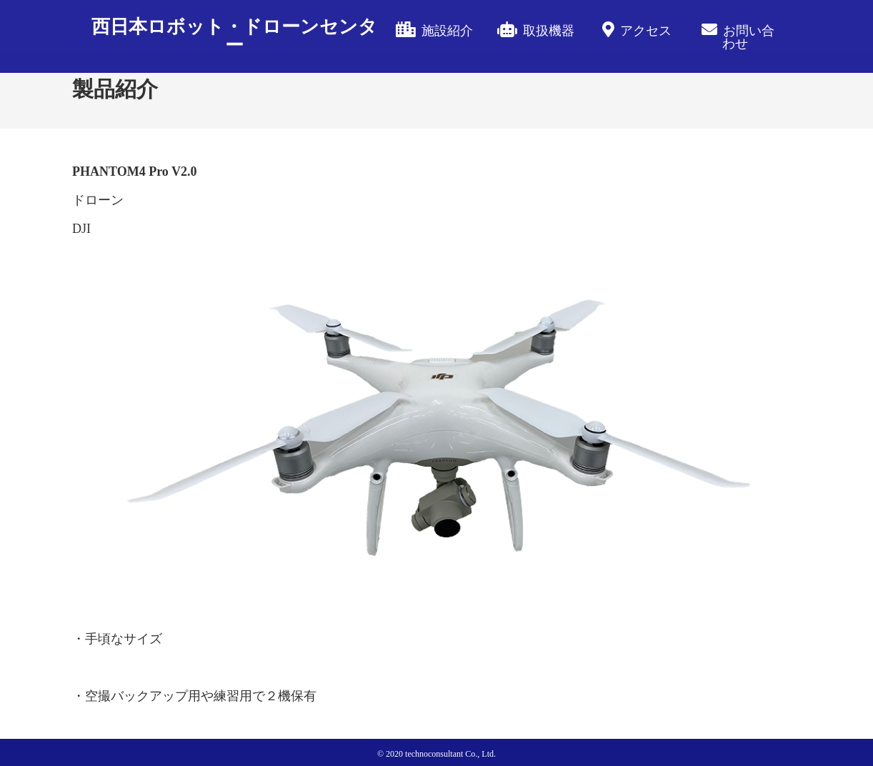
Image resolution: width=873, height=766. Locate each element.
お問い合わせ (748, 37)
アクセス (646, 31)
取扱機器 (548, 31)
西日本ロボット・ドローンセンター (234, 36)
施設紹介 (447, 31)
